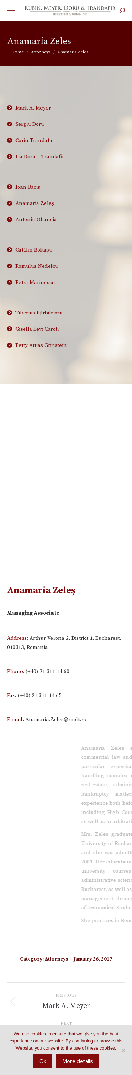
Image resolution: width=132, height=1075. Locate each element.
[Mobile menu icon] (11, 10)
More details (77, 1060)
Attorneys (56, 959)
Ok (42, 1060)
